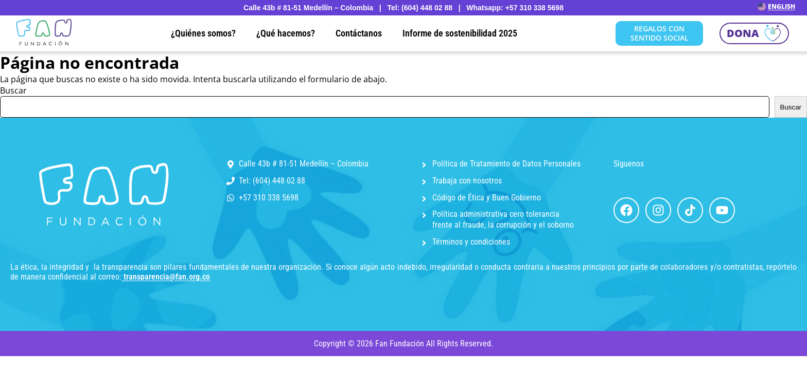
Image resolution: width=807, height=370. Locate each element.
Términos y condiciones (471, 242)
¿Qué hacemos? (285, 33)
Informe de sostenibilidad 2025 (459, 33)
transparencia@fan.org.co (167, 277)
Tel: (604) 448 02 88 (272, 181)
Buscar (13, 90)
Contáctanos (359, 33)
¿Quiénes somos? (203, 33)
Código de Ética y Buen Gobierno (486, 197)
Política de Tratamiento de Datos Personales (506, 164)
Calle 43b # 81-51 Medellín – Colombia (304, 164)
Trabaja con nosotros (467, 181)
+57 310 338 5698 (269, 197)
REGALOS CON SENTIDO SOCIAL (659, 33)
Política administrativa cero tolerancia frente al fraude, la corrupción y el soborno (503, 219)
